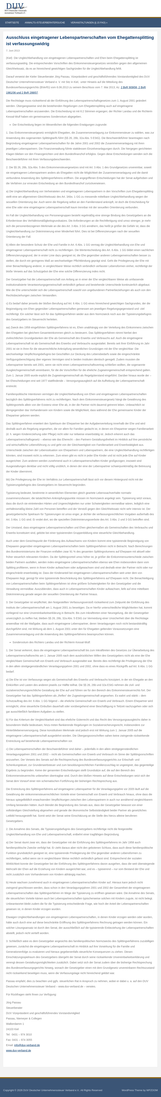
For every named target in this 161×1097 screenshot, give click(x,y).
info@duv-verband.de (27, 1045)
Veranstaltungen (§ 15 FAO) (89, 22)
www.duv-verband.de (18, 1050)
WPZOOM (152, 1090)
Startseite (12, 22)
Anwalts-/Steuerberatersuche (45, 22)
